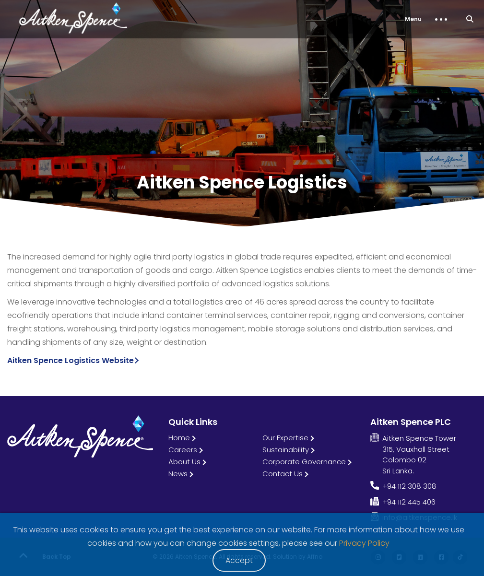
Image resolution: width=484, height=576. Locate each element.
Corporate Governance (304, 462)
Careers (182, 450)
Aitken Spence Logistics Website (70, 360)
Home (179, 438)
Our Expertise (285, 438)
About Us (184, 462)
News (178, 474)
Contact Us (282, 474)
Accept (239, 560)
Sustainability (285, 450)
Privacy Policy (364, 543)
